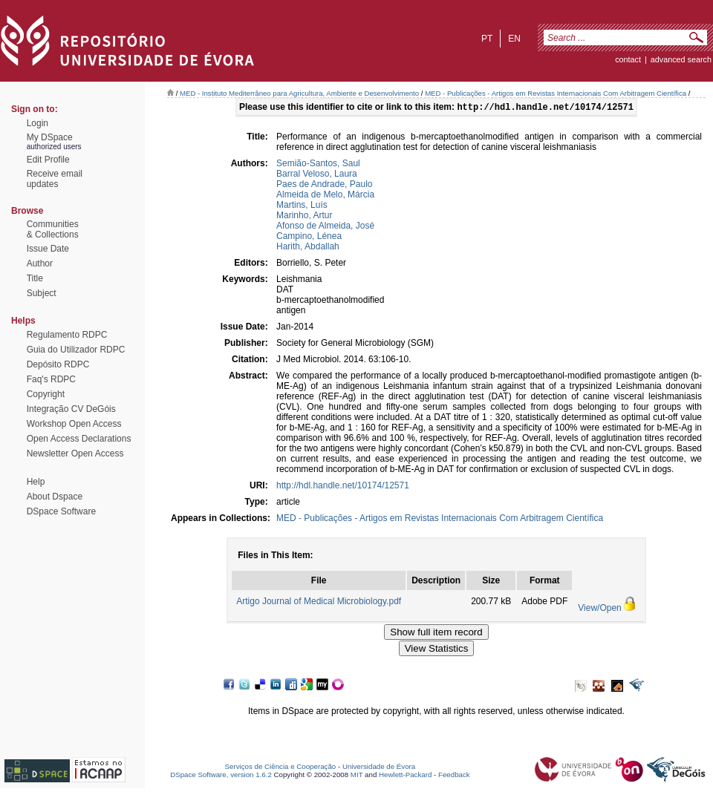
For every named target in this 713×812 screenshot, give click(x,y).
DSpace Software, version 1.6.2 (221, 776)
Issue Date (48, 248)
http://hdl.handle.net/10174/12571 (342, 487)
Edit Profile (48, 159)
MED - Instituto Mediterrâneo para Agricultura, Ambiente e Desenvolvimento (299, 93)
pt (486, 38)
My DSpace (50, 137)
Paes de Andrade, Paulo (324, 185)
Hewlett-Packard (405, 776)
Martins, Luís (302, 206)
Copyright (46, 394)
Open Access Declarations (79, 438)
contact (628, 59)
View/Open (599, 609)
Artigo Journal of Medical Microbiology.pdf (318, 602)
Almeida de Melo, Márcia (325, 196)
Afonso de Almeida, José (325, 227)
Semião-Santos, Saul (318, 165)
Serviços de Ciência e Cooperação (280, 768)
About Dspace (54, 496)
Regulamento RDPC (67, 335)
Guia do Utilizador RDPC (76, 349)
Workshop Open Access (74, 424)
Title (35, 278)
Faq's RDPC (51, 379)
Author (40, 263)
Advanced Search (681, 59)
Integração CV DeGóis (71, 409)
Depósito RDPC (58, 364)
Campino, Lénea (309, 237)
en (514, 38)
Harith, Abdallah (307, 248)
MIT (357, 776)
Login (37, 123)
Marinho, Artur (304, 217)
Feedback (454, 776)
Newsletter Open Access (75, 453)
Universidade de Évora (378, 768)
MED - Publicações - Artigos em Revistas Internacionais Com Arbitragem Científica (555, 93)
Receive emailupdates (54, 178)
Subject (41, 293)
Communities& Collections (53, 229)
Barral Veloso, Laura (316, 175)
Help (36, 482)
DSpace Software (61, 511)
